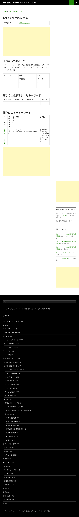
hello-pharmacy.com (16, 11)
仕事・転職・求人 (9, 358)
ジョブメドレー (10, 377)
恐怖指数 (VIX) (8, 477)
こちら (31, 309)
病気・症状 (7, 447)
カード (5, 336)
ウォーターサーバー (9, 332)
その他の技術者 (11, 418)
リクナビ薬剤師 (10, 392)
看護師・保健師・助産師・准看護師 (17, 410)
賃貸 (4, 492)
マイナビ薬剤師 (10, 384)
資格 (5, 399)
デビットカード (9, 347)
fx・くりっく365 (9, 470)
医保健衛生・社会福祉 (12, 403)
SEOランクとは (24, 23)
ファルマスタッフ (11, 381)
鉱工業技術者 (10, 436)
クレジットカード (10, 343)
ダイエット (8, 455)
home (5, 11)
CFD (5, 466)
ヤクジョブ (8, 388)
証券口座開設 (8, 481)
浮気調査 (6, 485)
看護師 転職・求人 (10, 362)
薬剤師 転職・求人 (10, 366)
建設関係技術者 (11, 425)
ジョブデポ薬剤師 (11, 373)
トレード (7, 473)
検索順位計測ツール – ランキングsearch (19, 2)
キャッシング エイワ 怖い (64, 252)
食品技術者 (9, 440)
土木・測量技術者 (12, 421)
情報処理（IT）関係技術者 (15, 429)
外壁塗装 (6, 459)
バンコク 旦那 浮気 (62, 258)
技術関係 (8, 414)
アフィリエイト (8, 329)
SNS (4, 325)
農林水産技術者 (11, 433)
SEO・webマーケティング (11, 321)
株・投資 (6, 462)
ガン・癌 (7, 355)
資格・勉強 (6, 496)
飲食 (4, 503)
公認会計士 (7, 499)
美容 (5, 451)
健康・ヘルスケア (9, 444)
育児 (4, 488)
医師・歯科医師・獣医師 (14, 407)
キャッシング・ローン (11, 340)
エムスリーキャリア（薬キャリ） (16, 369)
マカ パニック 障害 (4, 136)
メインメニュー (76, 2)
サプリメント (7, 351)
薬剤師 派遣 (9, 395)
